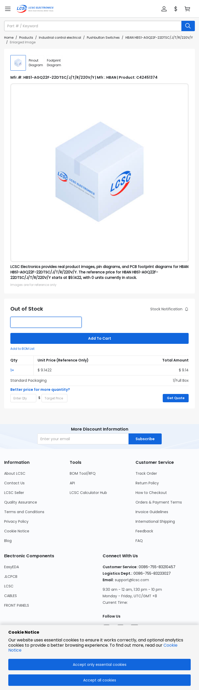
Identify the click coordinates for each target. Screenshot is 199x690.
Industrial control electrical (60, 37)
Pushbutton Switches (103, 37)
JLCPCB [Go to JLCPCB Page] (10, 576)
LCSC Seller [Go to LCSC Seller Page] (14, 492)
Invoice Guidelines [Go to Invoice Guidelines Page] (152, 511)
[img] (18, 63)
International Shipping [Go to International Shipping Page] (155, 521)
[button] (164, 9)
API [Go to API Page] (72, 483)
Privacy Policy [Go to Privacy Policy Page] (16, 521)
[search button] (188, 26)
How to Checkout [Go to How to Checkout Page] (151, 492)
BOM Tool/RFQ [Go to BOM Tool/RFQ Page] (83, 473)
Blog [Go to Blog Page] (8, 540)
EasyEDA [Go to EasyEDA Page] (11, 567)
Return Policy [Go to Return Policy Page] (147, 483)
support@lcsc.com (132, 579)
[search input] (93, 26)
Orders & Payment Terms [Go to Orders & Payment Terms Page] (159, 502)
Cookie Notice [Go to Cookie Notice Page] (16, 531)
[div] (36, 63)
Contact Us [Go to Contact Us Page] (14, 483)
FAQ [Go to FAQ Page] (139, 540)
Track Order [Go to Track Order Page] (146, 473)
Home (8, 37)
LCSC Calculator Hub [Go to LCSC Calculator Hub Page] (88, 492)
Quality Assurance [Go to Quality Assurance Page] (20, 502)
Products (26, 37)
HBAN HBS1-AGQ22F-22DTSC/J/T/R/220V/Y (159, 37)
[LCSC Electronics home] (35, 9)
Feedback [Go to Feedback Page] (144, 531)
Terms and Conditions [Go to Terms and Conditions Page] (24, 511)
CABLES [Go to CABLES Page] (10, 595)
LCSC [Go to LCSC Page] (8, 586)
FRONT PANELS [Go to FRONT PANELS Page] (16, 605)
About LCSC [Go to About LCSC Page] (14, 473)
